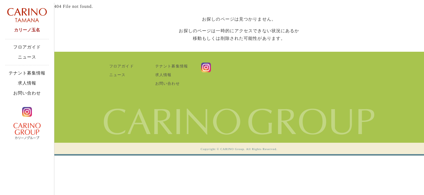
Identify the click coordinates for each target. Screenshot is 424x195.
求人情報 (27, 83)
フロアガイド (27, 47)
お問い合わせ (27, 93)
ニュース (27, 57)
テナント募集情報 (27, 73)
